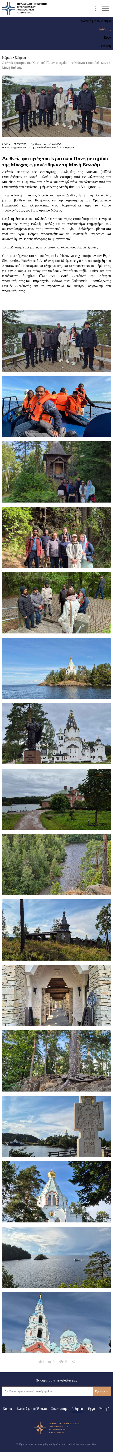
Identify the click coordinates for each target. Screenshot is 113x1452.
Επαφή (104, 1409)
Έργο (91, 1409)
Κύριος (7, 1409)
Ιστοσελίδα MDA (53, 144)
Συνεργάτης (59, 1409)
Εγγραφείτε (102, 1391)
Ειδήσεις (77, 1409)
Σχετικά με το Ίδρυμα (32, 1409)
